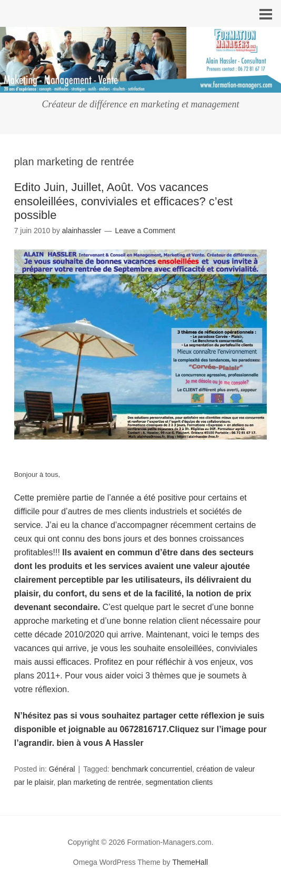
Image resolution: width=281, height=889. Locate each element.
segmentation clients (179, 782)
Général (62, 769)
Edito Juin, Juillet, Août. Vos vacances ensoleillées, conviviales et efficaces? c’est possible (123, 201)
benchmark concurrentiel (152, 769)
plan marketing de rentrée (99, 782)
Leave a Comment (145, 230)
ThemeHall (190, 862)
